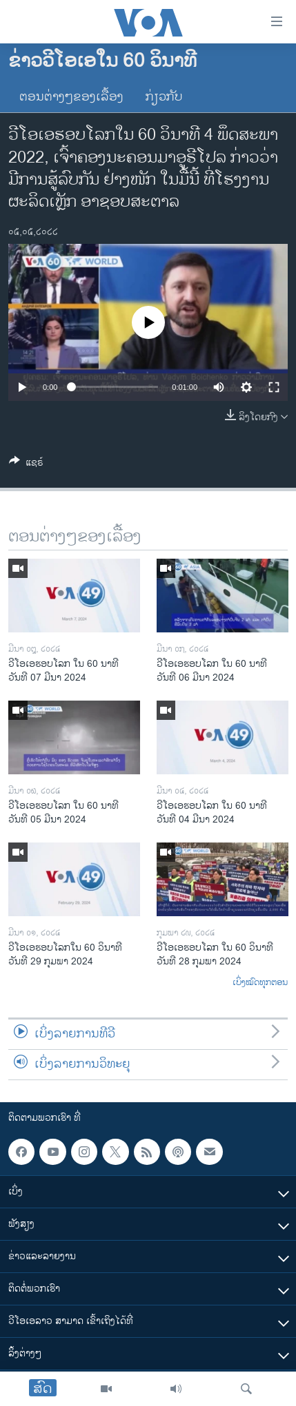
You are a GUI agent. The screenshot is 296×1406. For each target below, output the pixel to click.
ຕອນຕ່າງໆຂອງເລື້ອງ (71, 97)
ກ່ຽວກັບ (164, 97)
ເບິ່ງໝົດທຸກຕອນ (260, 983)
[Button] (26, 464)
